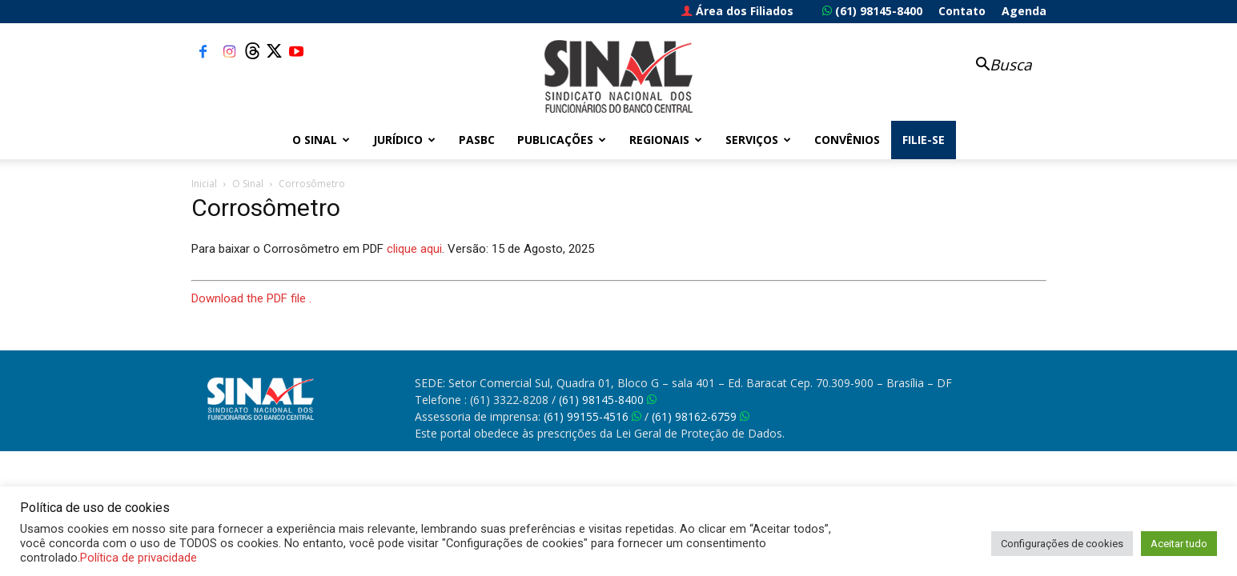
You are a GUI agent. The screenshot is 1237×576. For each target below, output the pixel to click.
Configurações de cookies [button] (1062, 544)
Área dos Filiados (737, 10)
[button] (995, 66)
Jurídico (404, 139)
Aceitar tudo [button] (1179, 544)
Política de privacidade (138, 557)
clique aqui (414, 249)
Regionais (665, 139)
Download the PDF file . (251, 298)
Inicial (204, 183)
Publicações (561, 139)
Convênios (847, 139)
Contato (962, 10)
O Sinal (321, 139)
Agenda (1024, 10)
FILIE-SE (923, 139)
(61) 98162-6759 (700, 416)
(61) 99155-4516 (592, 416)
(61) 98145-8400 (872, 10)
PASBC (477, 139)
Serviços (758, 139)
